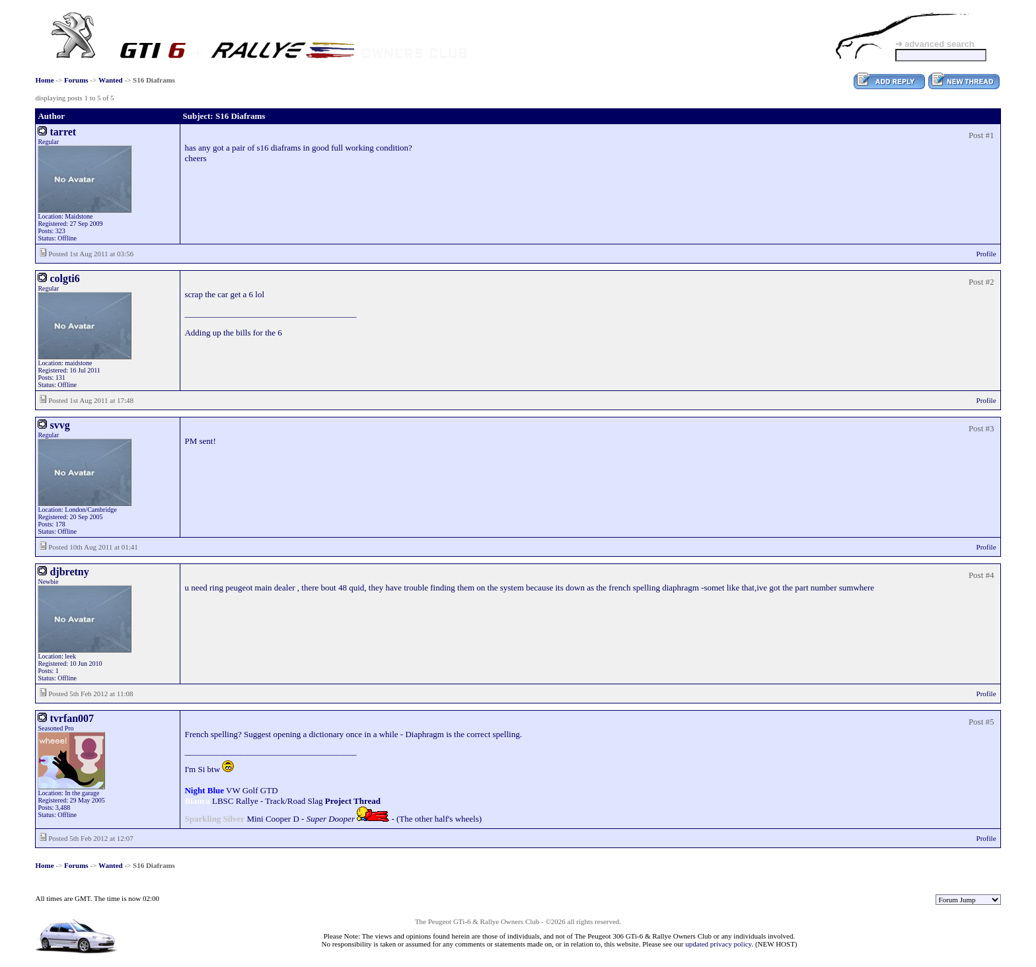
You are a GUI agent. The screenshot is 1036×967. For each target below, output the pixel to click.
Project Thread (353, 801)
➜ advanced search (935, 44)
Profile (986, 254)
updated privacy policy (718, 944)
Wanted (110, 80)
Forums (76, 80)
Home (44, 80)
